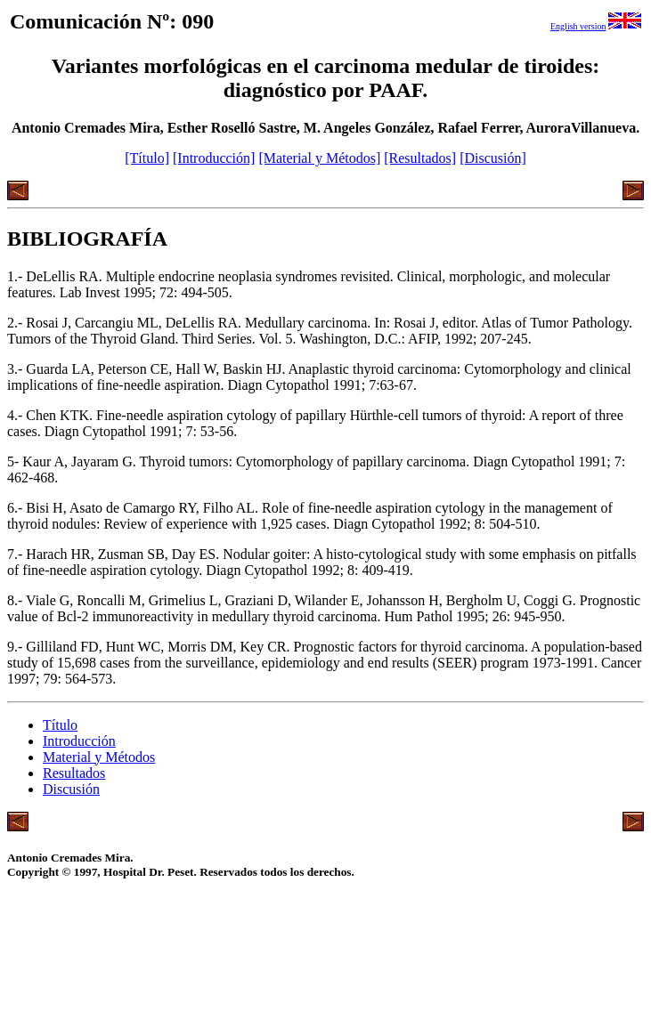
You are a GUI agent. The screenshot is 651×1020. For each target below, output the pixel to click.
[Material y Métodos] (319, 158)
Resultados (74, 773)
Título (60, 725)
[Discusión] (493, 158)
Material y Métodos (99, 757)
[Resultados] (420, 158)
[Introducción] (214, 158)
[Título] (147, 158)
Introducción (79, 741)
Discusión (71, 789)
